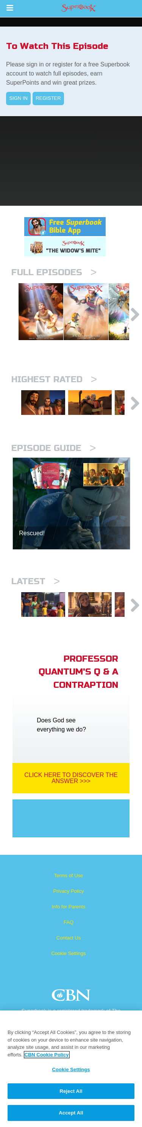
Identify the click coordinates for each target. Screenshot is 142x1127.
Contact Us (68, 963)
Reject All (70, 1091)
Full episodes (54, 272)
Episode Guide (53, 467)
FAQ (68, 947)
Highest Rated (54, 393)
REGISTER (48, 98)
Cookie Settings (68, 978)
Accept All (71, 1113)
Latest (35, 600)
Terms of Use (68, 900)
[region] (71, 1068)
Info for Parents (69, 932)
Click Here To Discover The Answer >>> (70, 803)
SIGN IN (18, 98)
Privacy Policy (68, 916)
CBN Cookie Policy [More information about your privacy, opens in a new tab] (47, 1055)
